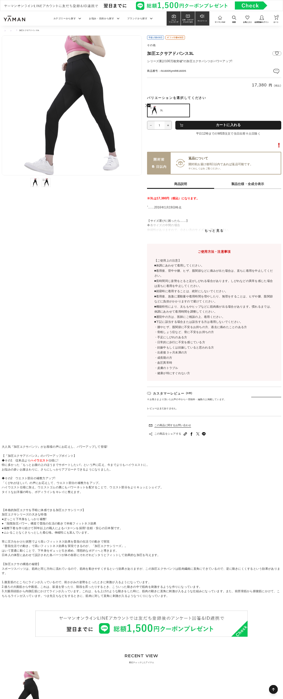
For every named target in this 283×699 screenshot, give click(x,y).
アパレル (26, 30)
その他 (14, 30)
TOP (4, 30)
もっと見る (214, 231)
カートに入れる (228, 125)
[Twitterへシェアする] (198, 434)
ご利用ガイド (210, 168)
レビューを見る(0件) (268, 70)
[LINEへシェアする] (204, 434)
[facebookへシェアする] (192, 434)
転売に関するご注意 (267, 145)
